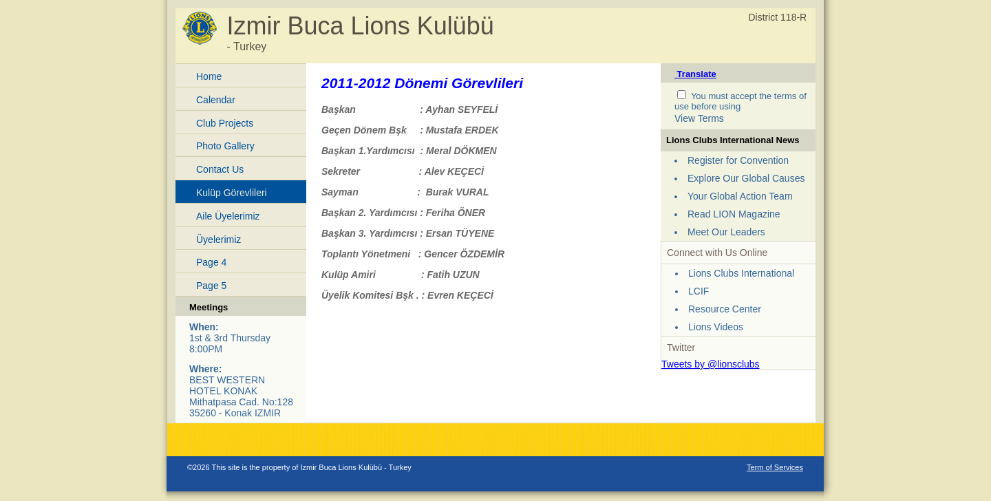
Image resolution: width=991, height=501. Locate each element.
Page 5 (211, 285)
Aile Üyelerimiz (228, 216)
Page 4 (211, 262)
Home (209, 76)
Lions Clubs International (741, 273)
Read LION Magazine (734, 214)
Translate (695, 74)
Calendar (215, 99)
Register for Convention (738, 160)
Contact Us (220, 169)
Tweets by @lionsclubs (710, 364)
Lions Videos (715, 326)
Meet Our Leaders (726, 231)
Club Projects (224, 123)
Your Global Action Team (740, 196)
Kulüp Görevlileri (231, 192)
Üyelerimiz (218, 239)
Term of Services (775, 467)
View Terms (699, 118)
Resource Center (724, 309)
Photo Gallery (225, 145)
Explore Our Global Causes (746, 178)
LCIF (698, 291)
